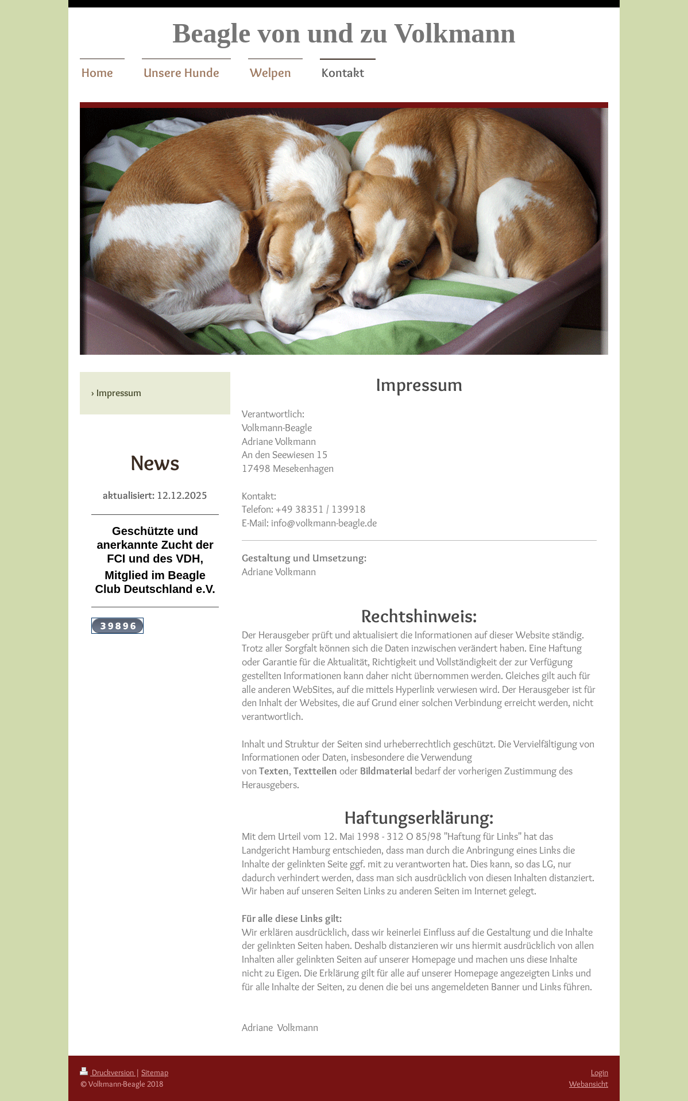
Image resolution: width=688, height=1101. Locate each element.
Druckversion (108, 1072)
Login (599, 1072)
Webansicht (588, 1084)
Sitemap (154, 1072)
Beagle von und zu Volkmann (344, 33)
